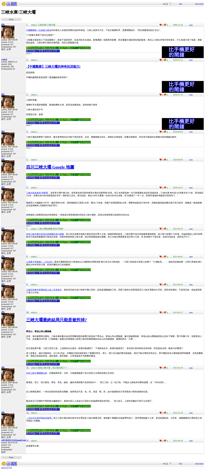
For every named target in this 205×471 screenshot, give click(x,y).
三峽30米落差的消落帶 (37, 193)
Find (180, 4)
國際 (14, 4)
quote (191, 25)
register (201, 4)
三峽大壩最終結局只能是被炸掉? (56, 319)
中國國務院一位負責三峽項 (38, 30)
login (196, 4)
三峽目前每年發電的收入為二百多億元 (44, 290)
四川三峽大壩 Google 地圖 (50, 167)
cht (8, 4)
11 (28, 367)
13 (28, 440)
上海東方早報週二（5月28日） (40, 262)
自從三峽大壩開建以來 (36, 373)
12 (28, 412)
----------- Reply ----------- (11, 19)
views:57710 (6, 468)
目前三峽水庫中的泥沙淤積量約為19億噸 (45, 234)
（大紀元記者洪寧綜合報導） (39, 418)
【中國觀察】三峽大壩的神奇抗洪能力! (53, 66)
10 (28, 312)
